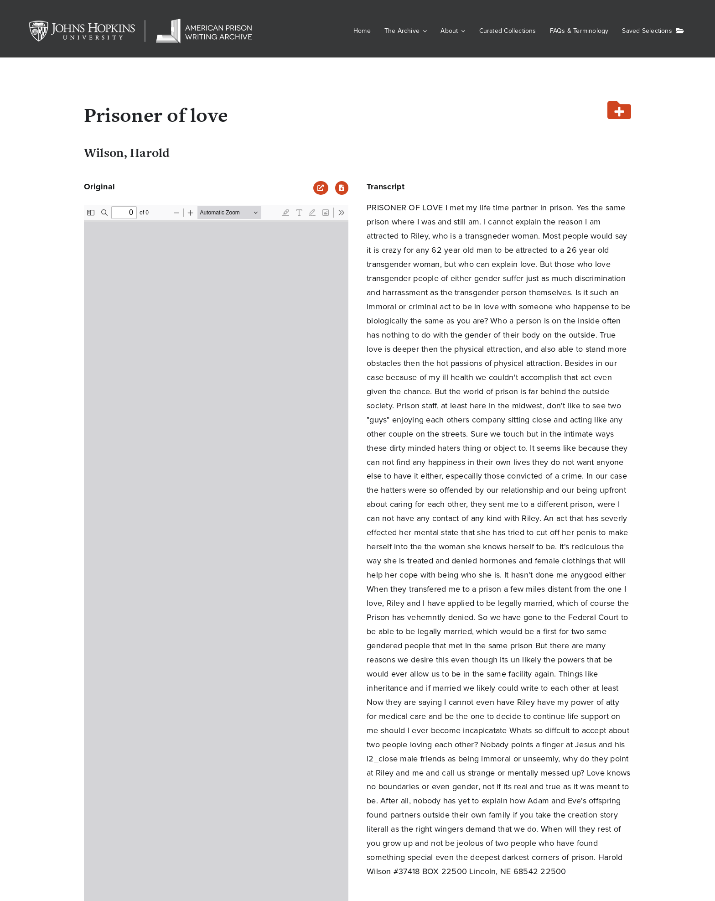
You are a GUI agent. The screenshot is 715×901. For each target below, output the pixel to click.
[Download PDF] (341, 188)
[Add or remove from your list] (619, 111)
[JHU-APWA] (141, 23)
